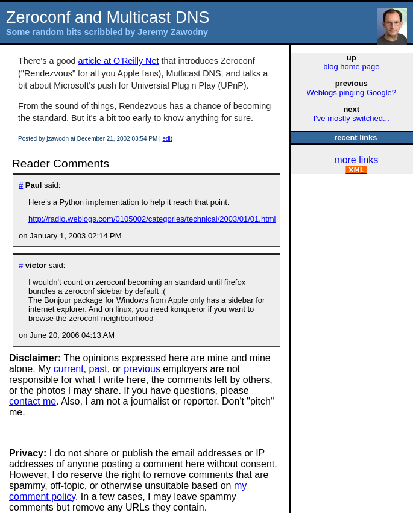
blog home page (351, 66)
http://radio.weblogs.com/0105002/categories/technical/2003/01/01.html (152, 218)
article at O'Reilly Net (118, 61)
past (98, 369)
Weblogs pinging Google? (351, 92)
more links (356, 160)
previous (142, 369)
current (69, 369)
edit (167, 138)
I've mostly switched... (351, 118)
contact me (32, 401)
